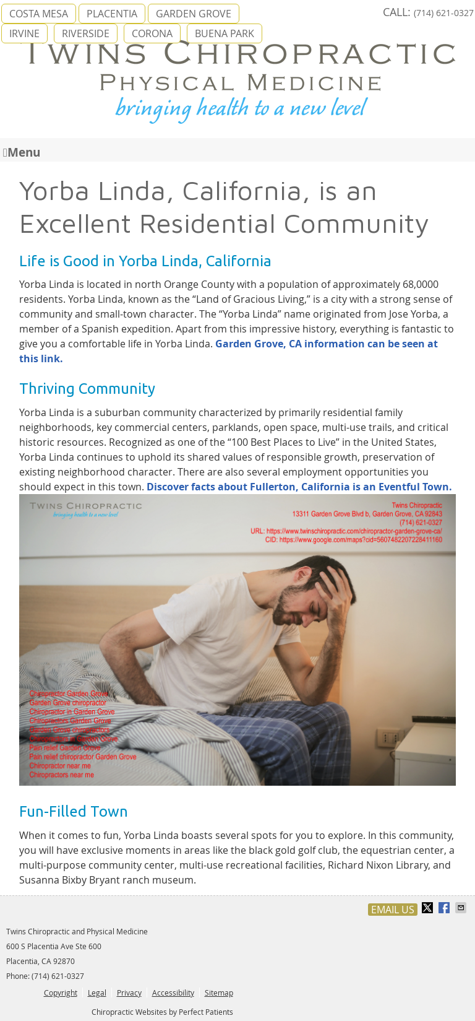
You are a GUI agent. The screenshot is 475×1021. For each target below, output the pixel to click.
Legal (97, 992)
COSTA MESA (38, 13)
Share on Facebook (445, 907)
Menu (21, 151)
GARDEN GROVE (193, 13)
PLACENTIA (112, 13)
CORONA (152, 33)
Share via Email (462, 907)
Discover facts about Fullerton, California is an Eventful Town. (299, 486)
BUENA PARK (224, 33)
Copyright (60, 992)
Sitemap (219, 992)
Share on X (428, 907)
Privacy (129, 992)
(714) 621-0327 (444, 13)
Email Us (392, 909)
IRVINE (24, 33)
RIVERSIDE (85, 33)
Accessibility (173, 992)
